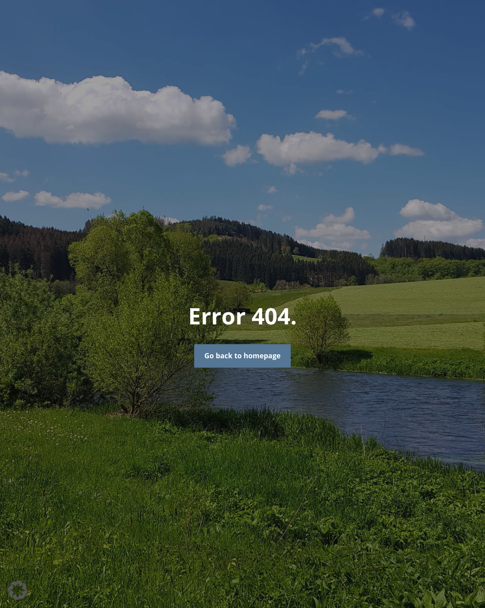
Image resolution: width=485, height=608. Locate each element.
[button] (18, 590)
